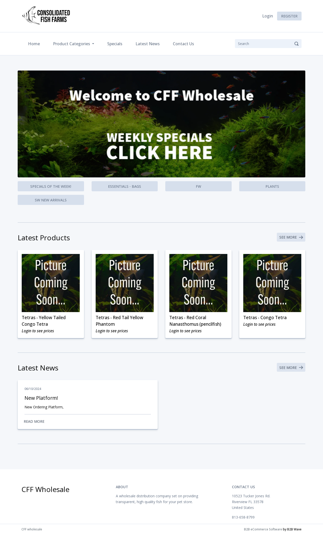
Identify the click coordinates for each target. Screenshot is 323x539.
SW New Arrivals (51, 200)
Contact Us (183, 43)
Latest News (148, 43)
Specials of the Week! (50, 186)
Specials (114, 43)
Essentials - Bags (124, 186)
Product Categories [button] (72, 43)
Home (35, 43)
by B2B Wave (292, 533)
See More (290, 238)
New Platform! (41, 400)
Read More (87, 425)
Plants (272, 186)
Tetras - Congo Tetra (266, 318)
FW (198, 186)
